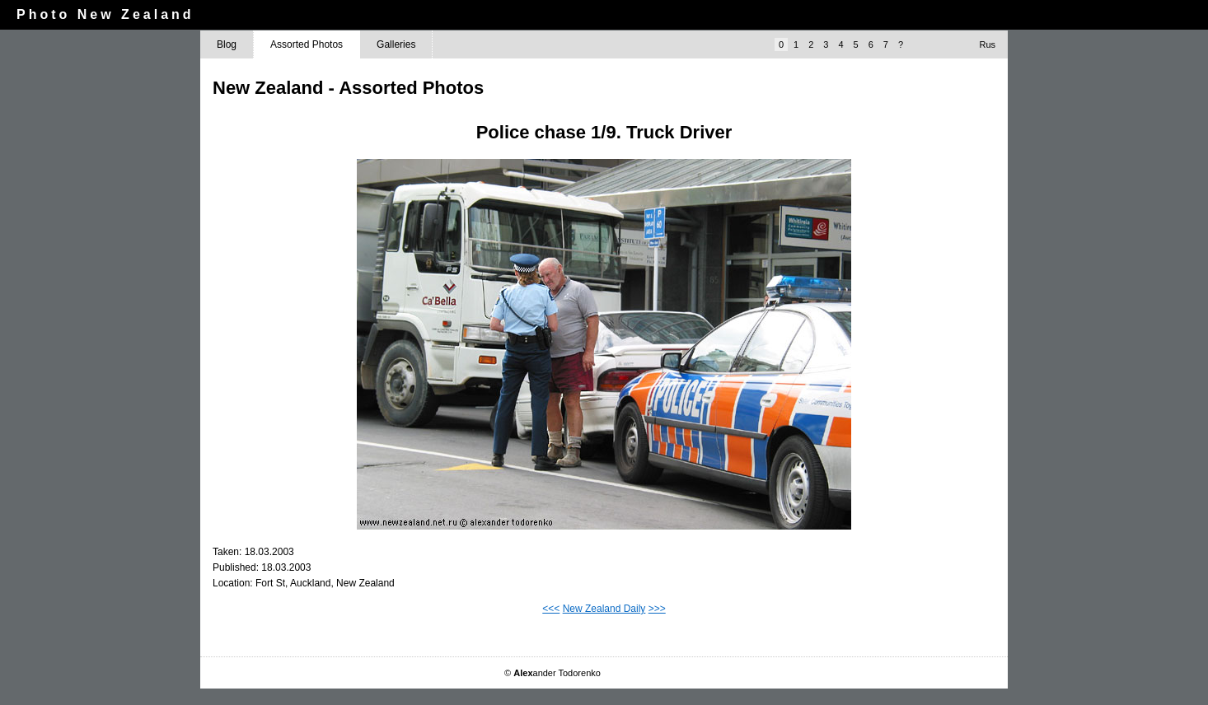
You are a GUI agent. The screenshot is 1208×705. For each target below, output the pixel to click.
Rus (987, 44)
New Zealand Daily (604, 608)
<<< (551, 608)
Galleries (396, 44)
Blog (226, 44)
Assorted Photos (306, 44)
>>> (657, 608)
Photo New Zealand (105, 14)
